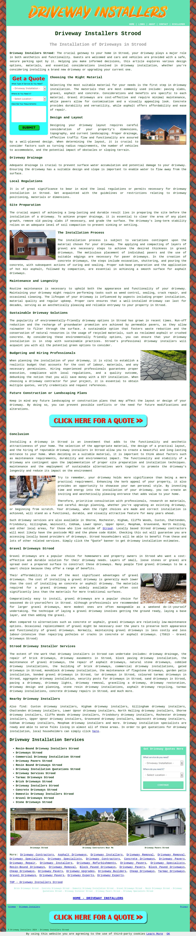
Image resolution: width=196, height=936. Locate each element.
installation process (83, 240)
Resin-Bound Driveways (27, 867)
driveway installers (74, 654)
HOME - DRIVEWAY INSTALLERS (98, 898)
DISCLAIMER (178, 24)
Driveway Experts (81, 875)
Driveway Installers (106, 854)
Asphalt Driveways (72, 854)
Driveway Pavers (172, 858)
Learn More (154, 933)
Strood (108, 528)
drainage (31, 165)
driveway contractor (45, 381)
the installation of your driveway (62, 360)
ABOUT (152, 24)
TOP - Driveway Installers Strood (36, 882)
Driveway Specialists (27, 858)
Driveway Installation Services (47, 740)
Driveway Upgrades (80, 871)
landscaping (61, 400)
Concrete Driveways (139, 858)
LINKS (141, 24)
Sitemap (12, 907)
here (95, 731)
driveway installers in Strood (80, 450)
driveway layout (92, 125)
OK (168, 933)
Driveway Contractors (37, 854)
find (22, 706)
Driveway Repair (23, 863)
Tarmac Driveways (171, 871)
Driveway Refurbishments (96, 863)
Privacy (184, 907)
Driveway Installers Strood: (32, 53)
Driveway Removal (140, 854)
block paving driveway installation (146, 658)
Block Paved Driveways (98, 867)
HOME (131, 24)
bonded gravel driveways (53, 674)
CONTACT (163, 24)
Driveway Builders (112, 871)
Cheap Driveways (22, 871)
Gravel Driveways (23, 875)
